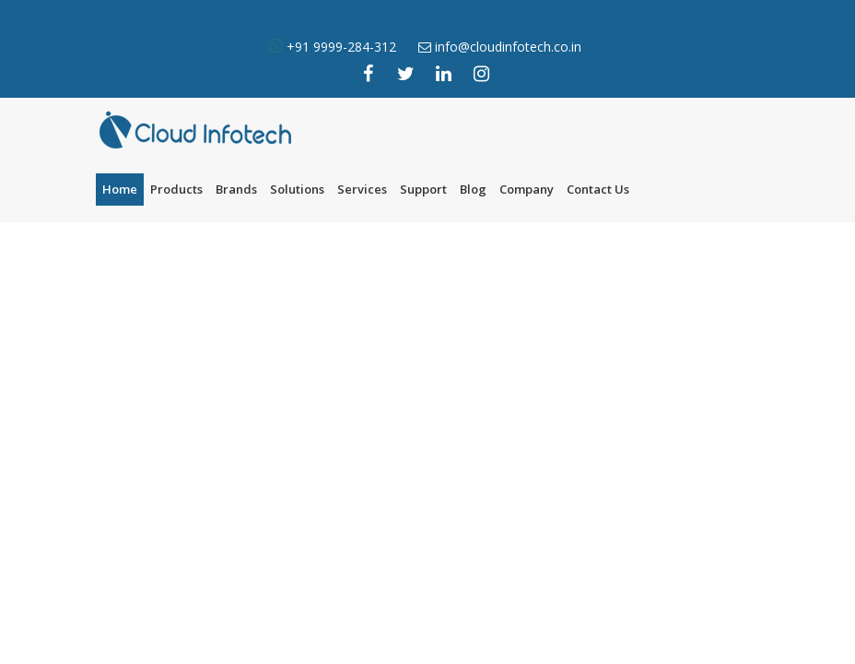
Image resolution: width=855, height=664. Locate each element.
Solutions (297, 189)
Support (423, 189)
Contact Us (598, 189)
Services (362, 189)
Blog (473, 189)
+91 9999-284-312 (339, 46)
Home (119, 189)
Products (176, 189)
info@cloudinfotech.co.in (508, 46)
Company (526, 189)
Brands (236, 189)
